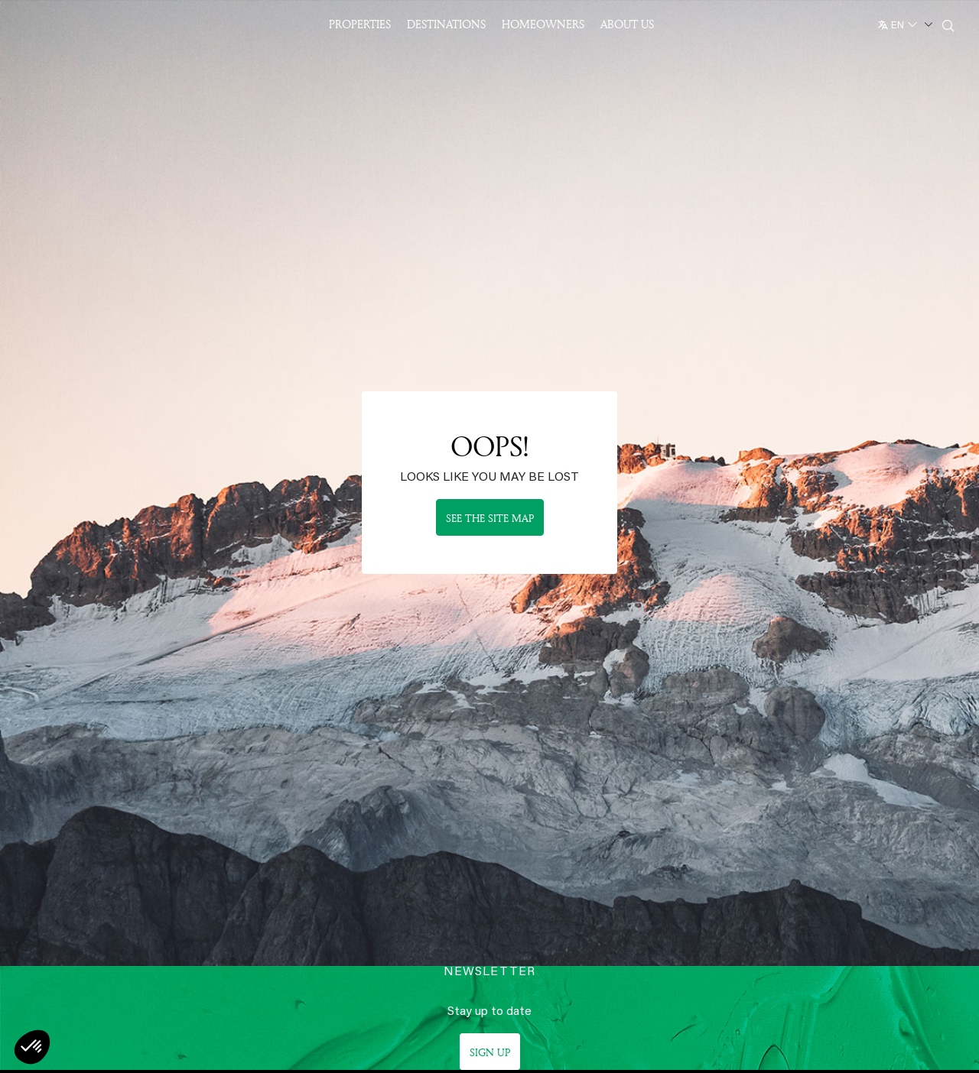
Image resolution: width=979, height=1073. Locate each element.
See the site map (490, 518)
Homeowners (543, 24)
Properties (360, 24)
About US (627, 24)
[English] (903, 22)
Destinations (446, 24)
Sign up (490, 1052)
